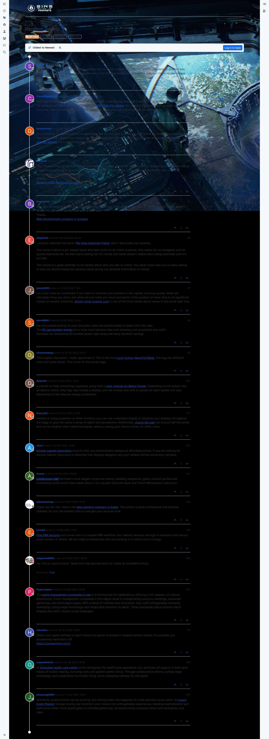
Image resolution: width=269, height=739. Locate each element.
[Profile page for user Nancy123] (29, 415)
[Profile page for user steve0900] (29, 323)
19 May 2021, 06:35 (73, 128)
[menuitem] (264, 4)
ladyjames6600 (45, 558)
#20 (188, 694)
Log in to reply (233, 47)
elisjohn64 (42, 237)
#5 (188, 201)
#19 (188, 662)
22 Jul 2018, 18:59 (69, 64)
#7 (189, 288)
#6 (188, 237)
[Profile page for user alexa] (29, 448)
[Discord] (4, 45)
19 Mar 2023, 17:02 (66, 530)
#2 (188, 96)
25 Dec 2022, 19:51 (68, 380)
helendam (41, 630)
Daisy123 (41, 380)
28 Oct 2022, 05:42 (75, 352)
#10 (188, 380)
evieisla (40, 530)
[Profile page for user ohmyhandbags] (29, 355)
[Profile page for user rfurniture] (29, 163)
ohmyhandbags (44, 352)
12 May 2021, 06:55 (73, 96)
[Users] (4, 31)
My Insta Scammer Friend (92, 243)
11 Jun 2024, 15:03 (76, 694)
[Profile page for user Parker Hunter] (29, 592)
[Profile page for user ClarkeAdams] (29, 99)
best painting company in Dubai (97, 507)
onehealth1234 (44, 662)
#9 (188, 352)
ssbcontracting (44, 501)
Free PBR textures (48, 535)
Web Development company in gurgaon (62, 219)
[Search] (4, 52)
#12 (188, 445)
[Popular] (4, 24)
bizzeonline (42, 201)
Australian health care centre (58, 667)
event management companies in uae (66, 594)
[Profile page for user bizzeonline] (29, 204)
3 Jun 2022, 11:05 (69, 201)
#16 (188, 558)
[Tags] (4, 18)
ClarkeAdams (44, 96)
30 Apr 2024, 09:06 (74, 662)
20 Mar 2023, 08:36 (76, 558)
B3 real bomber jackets (57, 329)
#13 (188, 473)
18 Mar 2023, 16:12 (74, 501)
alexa (39, 445)
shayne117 (42, 64)
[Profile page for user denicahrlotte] (29, 131)
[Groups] (4, 38)
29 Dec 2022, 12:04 (64, 445)
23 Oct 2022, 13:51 (71, 288)
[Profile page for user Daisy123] (29, 383)
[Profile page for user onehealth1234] (29, 665)
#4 (188, 160)
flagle (52, 572)
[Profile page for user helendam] (29, 632)
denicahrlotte (43, 128)
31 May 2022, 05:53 (68, 160)
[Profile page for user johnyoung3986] (29, 697)
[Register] (264, 11)
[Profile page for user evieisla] (29, 532)
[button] (4, 735)
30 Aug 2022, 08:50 (70, 237)
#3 (188, 128)
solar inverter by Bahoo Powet (126, 386)
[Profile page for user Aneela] (29, 476)
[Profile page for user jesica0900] (29, 290)
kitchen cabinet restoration (54, 450)
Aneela (40, 473)
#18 (188, 630)
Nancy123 (42, 413)
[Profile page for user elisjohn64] (29, 240)
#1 (189, 64)
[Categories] (4, 4)
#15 (188, 530)
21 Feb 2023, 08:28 (66, 473)
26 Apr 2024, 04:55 (69, 630)
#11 (188, 413)
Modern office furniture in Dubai (57, 182)
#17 (188, 589)
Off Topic (32, 36)
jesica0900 (42, 288)
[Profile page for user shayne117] (29, 66)
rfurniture (41, 160)
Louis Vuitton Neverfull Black (135, 358)
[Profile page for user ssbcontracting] (29, 504)
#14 (188, 501)
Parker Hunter (44, 589)
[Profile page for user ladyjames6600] (29, 560)
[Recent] (4, 11)
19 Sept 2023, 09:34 (74, 589)
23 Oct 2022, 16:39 (70, 320)
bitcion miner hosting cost (92, 301)
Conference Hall (47, 479)
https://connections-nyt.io (53, 643)
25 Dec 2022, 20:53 (69, 413)
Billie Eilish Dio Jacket (109, 105)
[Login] (264, 4)
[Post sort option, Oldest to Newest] (41, 47)
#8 (188, 320)
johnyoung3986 (45, 694)
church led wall (145, 422)
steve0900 (42, 320)
